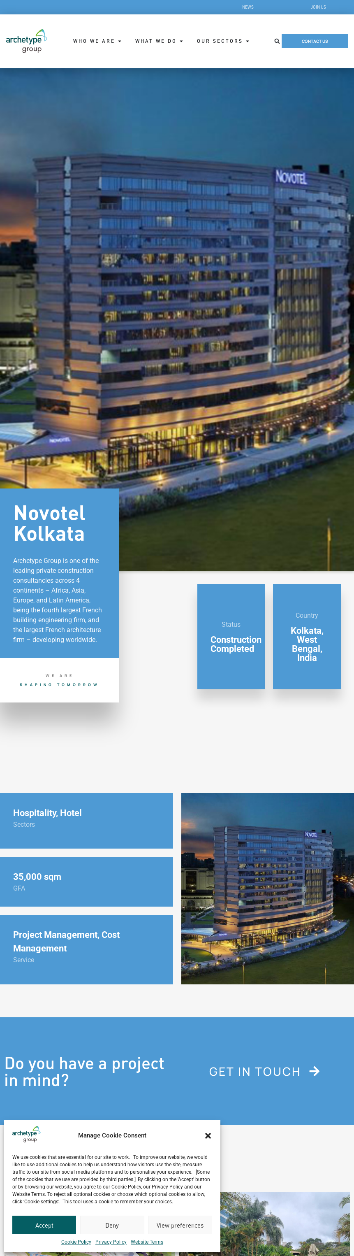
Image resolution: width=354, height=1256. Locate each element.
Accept (44, 1225)
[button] (208, 1136)
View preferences (180, 1225)
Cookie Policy (76, 1242)
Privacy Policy (111, 1242)
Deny (112, 1225)
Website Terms (147, 1242)
